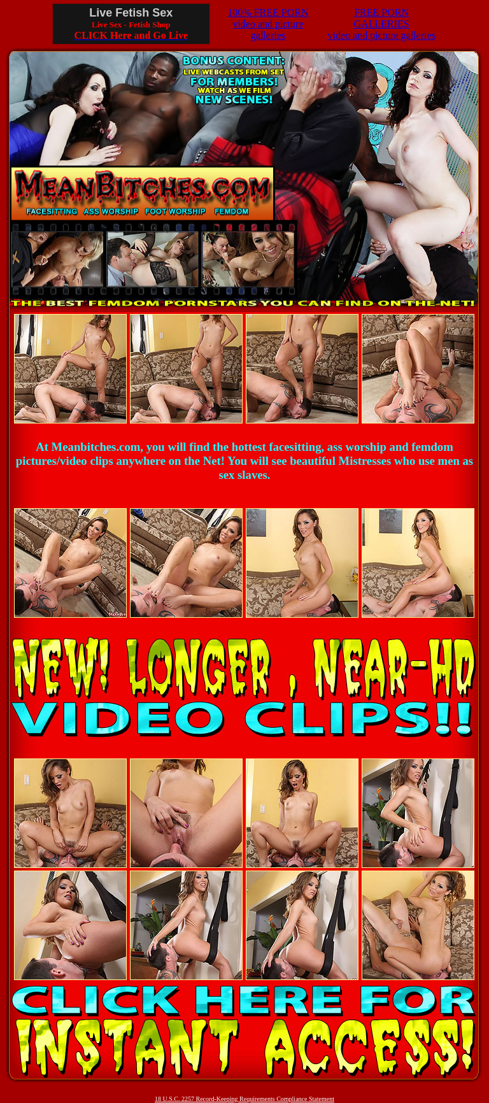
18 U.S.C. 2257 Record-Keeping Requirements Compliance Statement (244, 1098)
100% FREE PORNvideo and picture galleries (267, 24)
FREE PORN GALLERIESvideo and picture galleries (381, 24)
